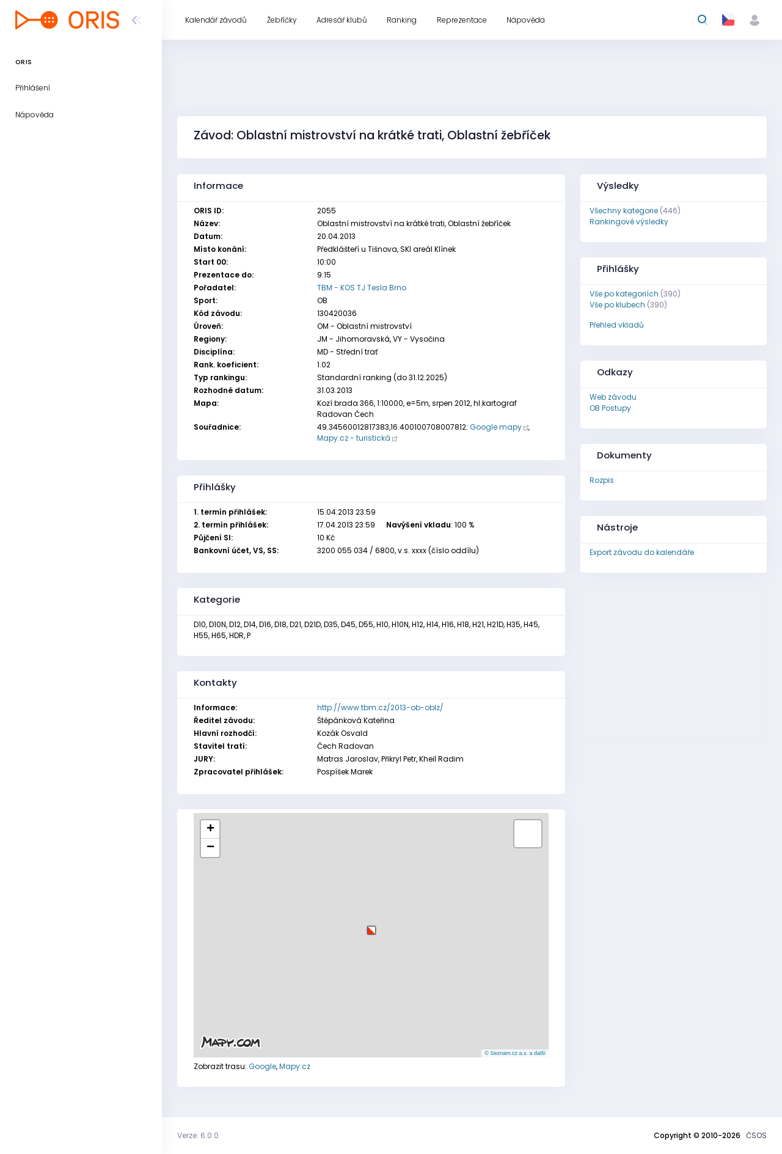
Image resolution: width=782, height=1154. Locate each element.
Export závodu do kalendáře (642, 552)
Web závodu (613, 397)
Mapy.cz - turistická (353, 438)
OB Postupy (610, 408)
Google (262, 1066)
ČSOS (756, 1135)
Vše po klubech (617, 305)
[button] (371, 925)
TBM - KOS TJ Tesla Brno (361, 287)
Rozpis (602, 480)
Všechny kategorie (624, 210)
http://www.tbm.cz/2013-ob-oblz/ (380, 707)
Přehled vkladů (617, 325)
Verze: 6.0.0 (198, 1135)
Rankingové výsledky (629, 221)
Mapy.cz (294, 1066)
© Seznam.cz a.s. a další (515, 1053)
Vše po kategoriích (624, 293)
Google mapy (496, 427)
